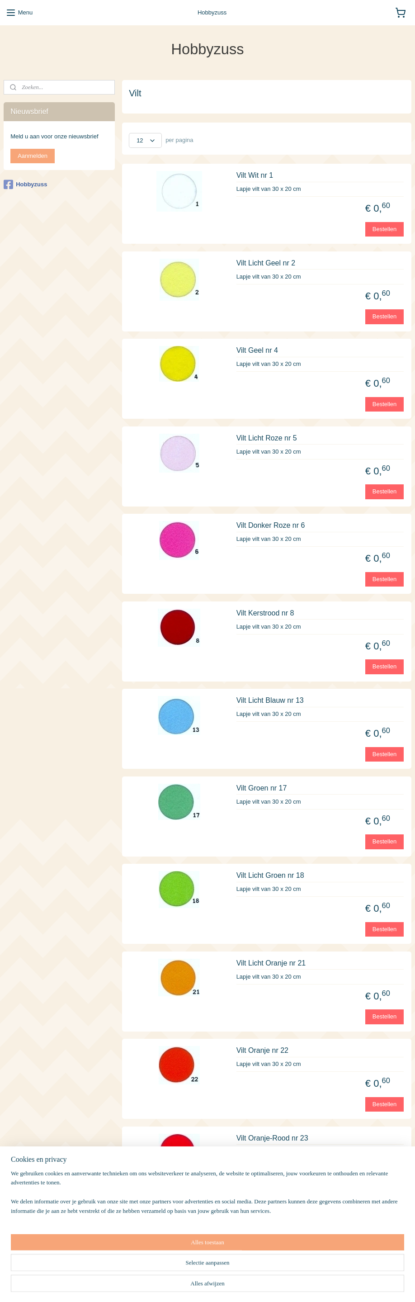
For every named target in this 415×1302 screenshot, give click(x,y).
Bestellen (384, 228)
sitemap (233, 1285)
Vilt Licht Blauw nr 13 (270, 700)
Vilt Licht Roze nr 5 (266, 438)
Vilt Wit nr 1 (255, 175)
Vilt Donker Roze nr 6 (270, 525)
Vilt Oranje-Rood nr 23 (272, 1138)
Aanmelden (32, 155)
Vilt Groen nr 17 (261, 788)
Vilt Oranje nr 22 (262, 1050)
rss (249, 1285)
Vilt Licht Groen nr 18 (270, 875)
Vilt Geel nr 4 (257, 350)
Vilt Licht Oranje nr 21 (271, 963)
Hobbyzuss (25, 184)
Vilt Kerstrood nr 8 (265, 613)
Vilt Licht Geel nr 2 (265, 263)
